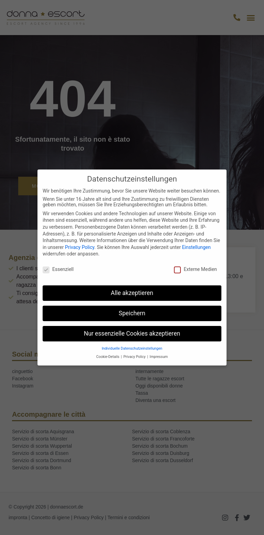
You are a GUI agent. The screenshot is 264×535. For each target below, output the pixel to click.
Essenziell (58, 269)
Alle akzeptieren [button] (132, 293)
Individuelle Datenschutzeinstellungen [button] (132, 348)
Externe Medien (195, 269)
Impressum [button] (159, 356)
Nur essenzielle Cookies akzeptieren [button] (132, 333)
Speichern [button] (132, 313)
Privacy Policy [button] (134, 356)
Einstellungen (196, 247)
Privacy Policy (79, 247)
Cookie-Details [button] (108, 356)
